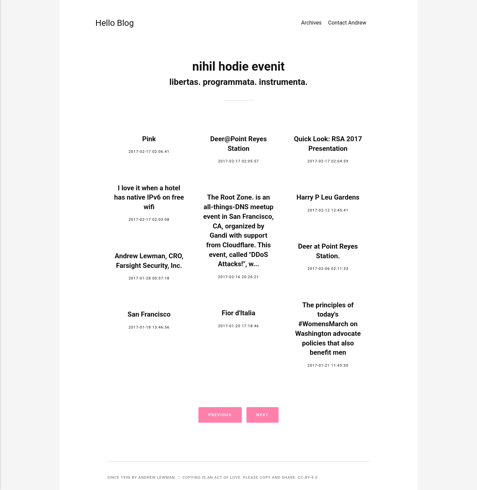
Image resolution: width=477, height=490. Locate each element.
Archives (311, 23)
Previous (220, 414)
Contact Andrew (347, 23)
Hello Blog (113, 23)
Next (262, 414)
